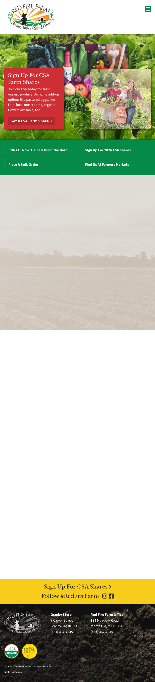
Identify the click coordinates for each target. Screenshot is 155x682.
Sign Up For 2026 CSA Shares (108, 150)
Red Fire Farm (31, 17)
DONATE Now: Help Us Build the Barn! (38, 150)
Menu (148, 9)
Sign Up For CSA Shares (75, 586)
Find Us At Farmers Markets (107, 164)
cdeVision (17, 671)
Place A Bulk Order (23, 164)
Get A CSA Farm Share (29, 120)
